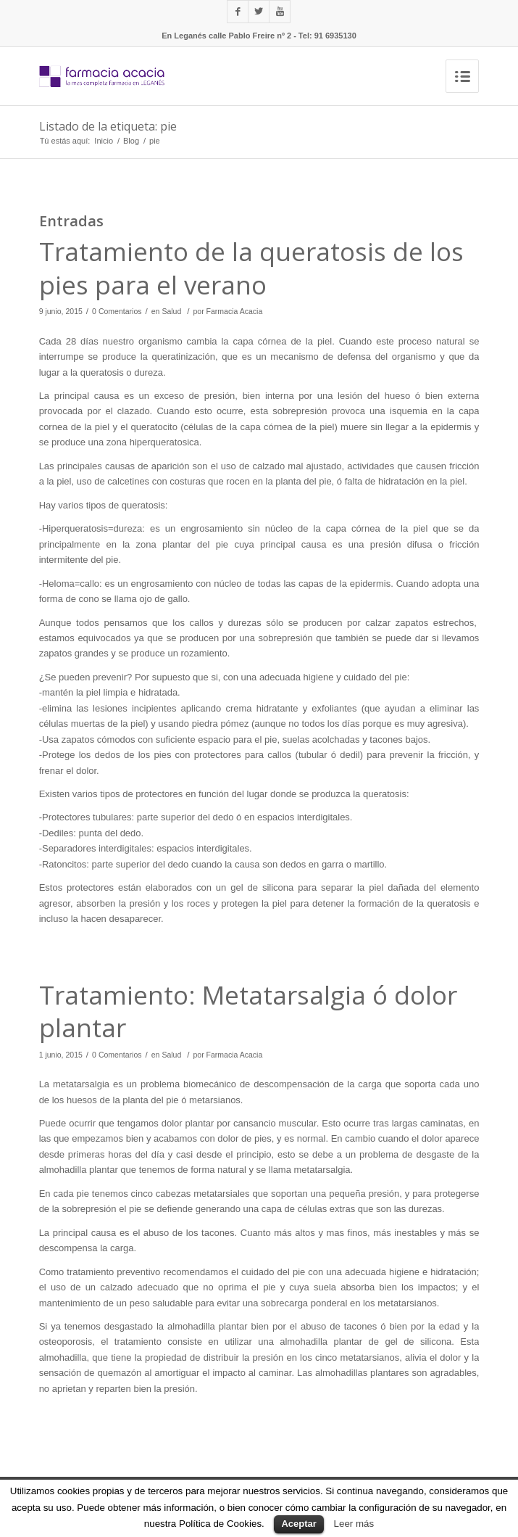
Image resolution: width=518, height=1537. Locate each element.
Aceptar (298, 1523)
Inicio (103, 140)
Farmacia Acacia (234, 311)
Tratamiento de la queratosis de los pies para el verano (251, 268)
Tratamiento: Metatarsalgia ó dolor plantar (248, 1011)
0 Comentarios (116, 311)
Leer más (354, 1523)
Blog (131, 140)
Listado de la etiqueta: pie (108, 126)
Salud (171, 311)
